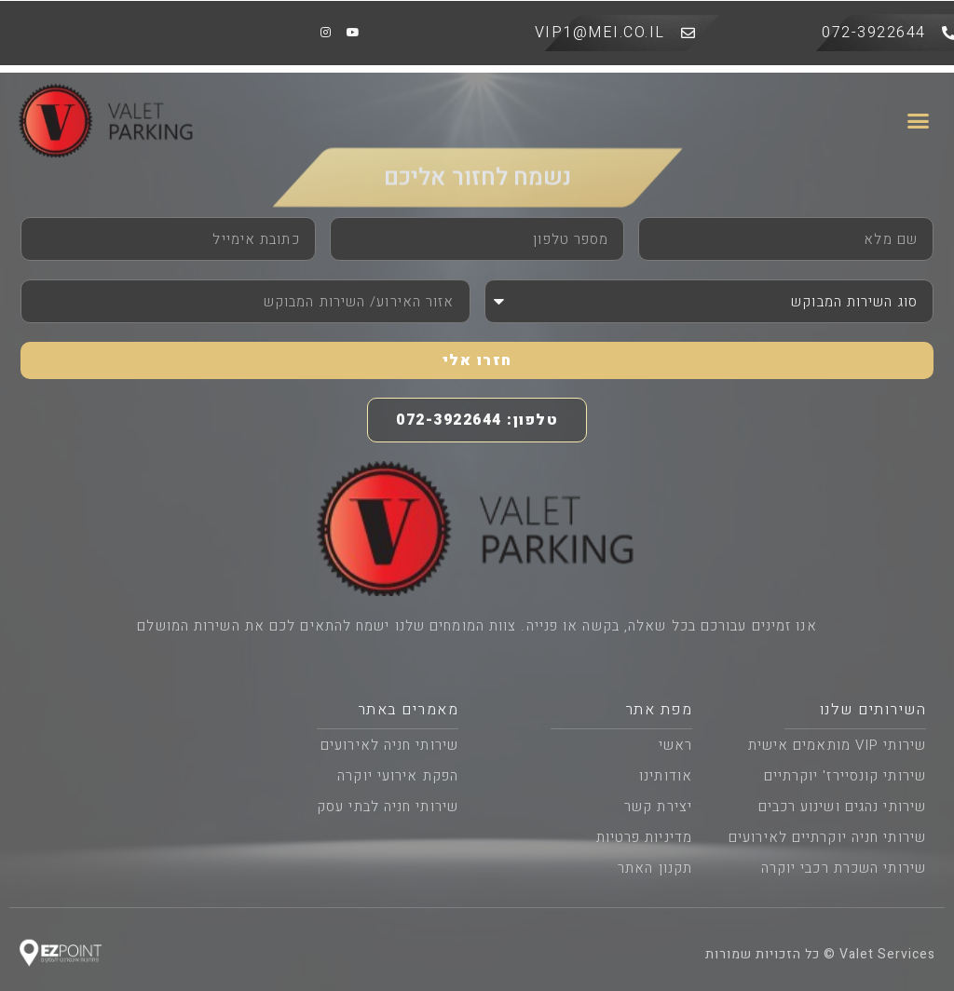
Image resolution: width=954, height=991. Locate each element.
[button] (918, 121)
